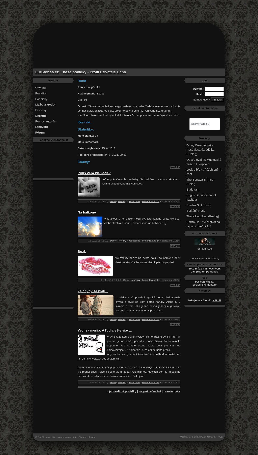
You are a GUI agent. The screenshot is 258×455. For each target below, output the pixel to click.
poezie (168, 391)
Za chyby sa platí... (93, 291)
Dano (113, 201)
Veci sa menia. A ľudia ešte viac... (105, 330)
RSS (220, 437)
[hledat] (200, 124)
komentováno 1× (150, 240)
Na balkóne (87, 212)
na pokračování (150, 391)
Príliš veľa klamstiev (94, 173)
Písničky (41, 110)
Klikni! (216, 300)
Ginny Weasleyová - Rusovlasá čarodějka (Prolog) (200, 150)
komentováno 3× (150, 319)
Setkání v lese (195, 210)
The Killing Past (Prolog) (202, 216)
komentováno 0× (150, 201)
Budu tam (192, 189)
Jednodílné (134, 201)
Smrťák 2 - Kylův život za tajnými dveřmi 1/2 (203, 224)
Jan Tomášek (209, 437)
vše (177, 391)
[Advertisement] (129, 9)
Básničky (41, 99)
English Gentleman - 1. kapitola (201, 197)
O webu (40, 87)
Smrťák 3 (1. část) (198, 205)
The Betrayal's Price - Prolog (200, 182)
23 (96, 135)
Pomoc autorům (46, 121)
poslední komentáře (204, 284)
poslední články (204, 281)
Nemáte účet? (201, 99)
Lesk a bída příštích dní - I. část (204, 172)
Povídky (40, 93)
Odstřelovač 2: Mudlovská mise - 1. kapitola (203, 162)
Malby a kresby (45, 104)
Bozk (82, 252)
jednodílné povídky (122, 391)
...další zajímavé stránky (204, 258)
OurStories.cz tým (47, 437)
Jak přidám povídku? (204, 271)
